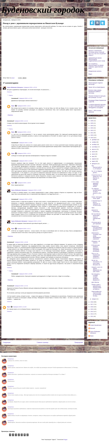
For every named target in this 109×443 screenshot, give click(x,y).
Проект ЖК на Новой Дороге (97, 87)
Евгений (92, 328)
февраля (94, 163)
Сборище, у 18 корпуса (96, 242)
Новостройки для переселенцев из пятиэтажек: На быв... (96, 294)
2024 (92, 125)
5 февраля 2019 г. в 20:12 (34, 221)
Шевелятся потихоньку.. (96, 210)
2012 (92, 316)
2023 (92, 128)
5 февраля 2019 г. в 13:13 (24, 132)
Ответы (11, 95)
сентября (94, 147)
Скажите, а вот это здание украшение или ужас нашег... (97, 269)
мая (93, 156)
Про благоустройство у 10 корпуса (97, 167)
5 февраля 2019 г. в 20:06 (25, 199)
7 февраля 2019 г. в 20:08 (25, 274)
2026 (92, 120)
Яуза (93, 207)
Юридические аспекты (95, 71)
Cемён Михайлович (96, 325)
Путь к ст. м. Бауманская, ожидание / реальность (96, 256)
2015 (92, 309)
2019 (92, 137)
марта (94, 161)
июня (93, 154)
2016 (92, 306)
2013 (92, 314)
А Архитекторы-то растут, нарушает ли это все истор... (97, 203)
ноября (94, 142)
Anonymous (11, 359)
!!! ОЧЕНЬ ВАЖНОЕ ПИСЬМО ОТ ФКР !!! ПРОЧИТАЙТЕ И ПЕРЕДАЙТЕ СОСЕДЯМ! (97, 106)
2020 (92, 135)
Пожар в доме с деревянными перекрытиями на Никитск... (96, 287)
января (94, 299)
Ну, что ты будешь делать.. (97, 171)
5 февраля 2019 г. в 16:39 (24, 182)
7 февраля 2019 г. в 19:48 (21, 242)
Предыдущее (79, 342)
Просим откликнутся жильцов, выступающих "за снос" (97, 96)
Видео (90, 74)
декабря (94, 139)
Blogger (65, 439)
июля (93, 151)
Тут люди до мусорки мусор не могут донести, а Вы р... (96, 191)
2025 (92, 123)
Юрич (13, 105)
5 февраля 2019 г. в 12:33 (25, 98)
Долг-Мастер (95, 282)
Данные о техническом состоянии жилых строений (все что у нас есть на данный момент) (97, 53)
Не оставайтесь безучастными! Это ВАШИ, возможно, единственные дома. (96, 66)
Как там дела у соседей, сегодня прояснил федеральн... (96, 277)
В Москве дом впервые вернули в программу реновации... (96, 248)
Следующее (6, 342)
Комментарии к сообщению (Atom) (47, 348)
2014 (92, 311)
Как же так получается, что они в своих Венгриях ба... (97, 262)
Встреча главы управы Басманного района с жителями (95, 91)
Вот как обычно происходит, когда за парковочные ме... (96, 217)
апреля (94, 159)
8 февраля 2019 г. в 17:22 (21, 285)
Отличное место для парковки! (96, 223)
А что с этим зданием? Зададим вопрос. (95, 184)
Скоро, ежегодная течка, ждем (97, 197)
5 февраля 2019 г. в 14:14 (24, 153)
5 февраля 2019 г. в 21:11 (24, 228)
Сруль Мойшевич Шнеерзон (15, 87)
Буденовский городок (42, 10)
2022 (92, 130)
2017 (92, 304)
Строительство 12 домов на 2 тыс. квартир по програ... (97, 177)
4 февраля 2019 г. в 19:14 (30, 87)
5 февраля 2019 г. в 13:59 (25, 142)
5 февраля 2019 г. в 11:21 (21, 121)
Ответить (9, 92)
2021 (92, 132)
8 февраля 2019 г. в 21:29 (19, 306)
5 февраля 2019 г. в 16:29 (25, 161)
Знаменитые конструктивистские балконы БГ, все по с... (97, 228)
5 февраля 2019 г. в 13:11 (24, 105)
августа (94, 149)
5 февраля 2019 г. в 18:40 (34, 190)
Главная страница (42, 342)
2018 (92, 302)
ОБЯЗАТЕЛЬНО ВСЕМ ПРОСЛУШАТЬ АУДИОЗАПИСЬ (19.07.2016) (97, 59)
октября (94, 144)
